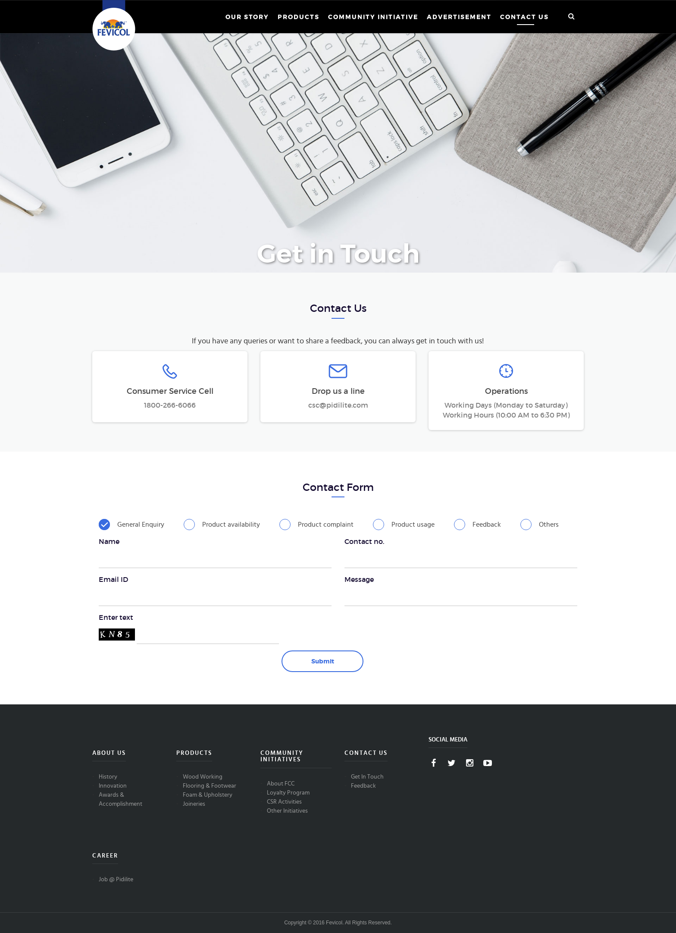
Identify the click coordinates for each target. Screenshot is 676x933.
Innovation (113, 786)
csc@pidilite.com (338, 405)
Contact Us (524, 17)
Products (298, 17)
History (108, 777)
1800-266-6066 (170, 405)
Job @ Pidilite (116, 879)
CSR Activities (284, 802)
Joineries (194, 804)
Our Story (247, 17)
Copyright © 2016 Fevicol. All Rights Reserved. (338, 923)
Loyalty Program (288, 793)
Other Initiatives (287, 811)
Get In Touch (367, 777)
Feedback (363, 786)
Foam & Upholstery (207, 795)
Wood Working (202, 777)
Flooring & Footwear (209, 786)
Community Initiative (373, 17)
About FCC (280, 784)
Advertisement (459, 17)
